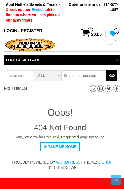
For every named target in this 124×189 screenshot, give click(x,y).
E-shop (105, 162)
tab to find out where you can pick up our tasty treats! (33, 15)
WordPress (68, 162)
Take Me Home (60, 147)
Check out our (19, 10)
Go (112, 76)
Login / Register (23, 31)
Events (38, 10)
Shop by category (23, 60)
